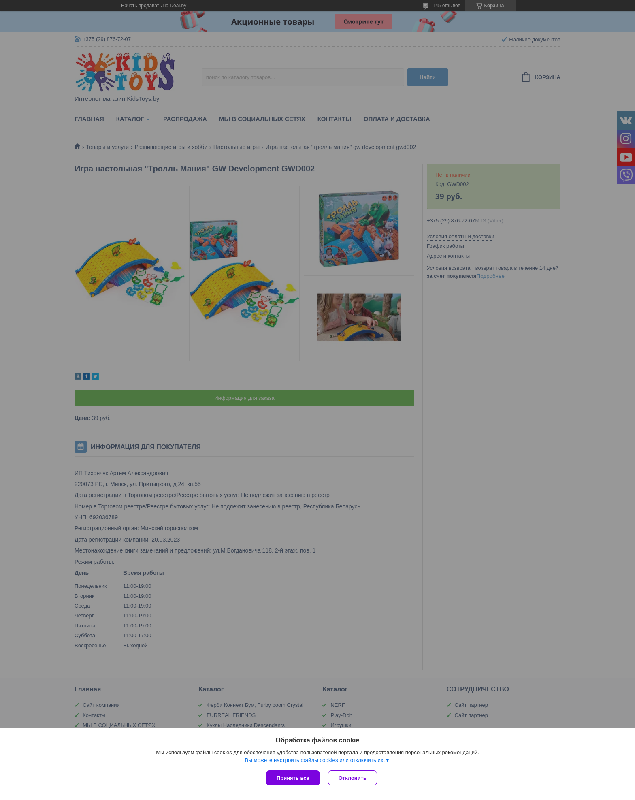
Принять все (293, 778)
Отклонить (353, 778)
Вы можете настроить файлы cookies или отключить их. (315, 760)
